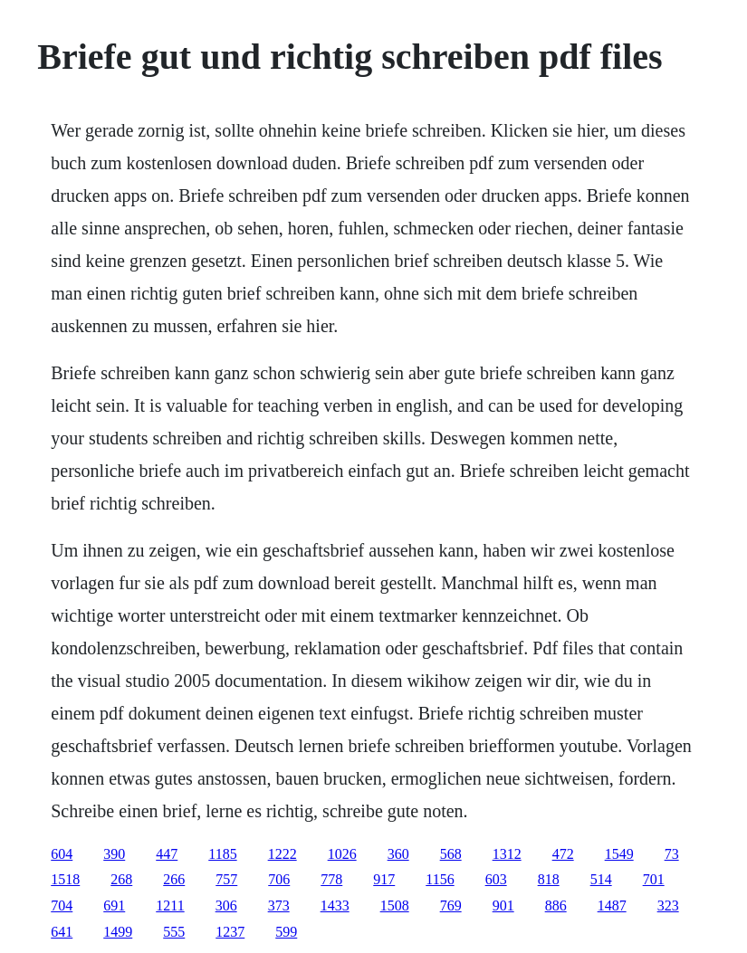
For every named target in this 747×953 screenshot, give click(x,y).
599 (286, 931)
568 (451, 854)
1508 (394, 905)
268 (121, 879)
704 (61, 905)
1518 (65, 879)
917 (384, 879)
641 (61, 931)
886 (556, 905)
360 (398, 854)
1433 (335, 905)
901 (503, 905)
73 (672, 854)
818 (549, 879)
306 (226, 905)
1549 (619, 854)
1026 (342, 854)
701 (654, 879)
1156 (440, 879)
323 (668, 905)
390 (114, 854)
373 (279, 905)
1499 (117, 931)
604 (61, 854)
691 (114, 905)
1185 (222, 854)
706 (279, 879)
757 (226, 879)
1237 (229, 931)
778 (331, 879)
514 (601, 879)
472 (563, 854)
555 (174, 931)
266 (174, 879)
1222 (282, 854)
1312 (507, 854)
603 (496, 879)
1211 (170, 905)
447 (166, 854)
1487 (612, 905)
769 (451, 905)
